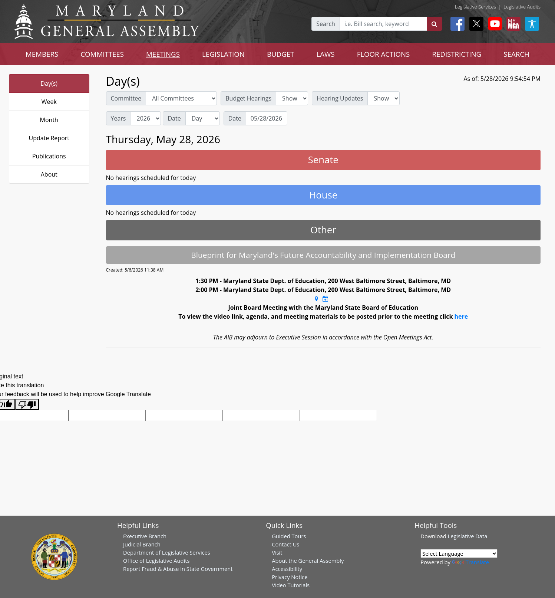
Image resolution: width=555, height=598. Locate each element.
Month (49, 120)
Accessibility (287, 568)
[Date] (266, 118)
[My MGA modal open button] (512, 24)
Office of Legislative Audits (156, 560)
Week (49, 102)
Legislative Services (475, 6)
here (461, 316)
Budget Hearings (248, 98)
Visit (277, 552)
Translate (470, 562)
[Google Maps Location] (316, 299)
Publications (49, 156)
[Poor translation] (27, 404)
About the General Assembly (308, 560)
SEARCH (516, 54)
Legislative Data (468, 536)
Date (174, 118)
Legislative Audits (522, 6)
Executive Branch (144, 536)
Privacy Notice (289, 577)
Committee (126, 98)
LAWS (326, 54)
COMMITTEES (102, 54)
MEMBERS (42, 54)
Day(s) (48, 83)
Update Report (49, 138)
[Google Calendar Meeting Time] (325, 299)
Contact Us (285, 544)
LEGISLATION (223, 54)
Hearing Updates (340, 98)
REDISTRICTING (456, 54)
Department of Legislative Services (166, 552)
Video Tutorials (291, 585)
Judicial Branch (142, 544)
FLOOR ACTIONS (383, 54)
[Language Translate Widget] (459, 553)
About (49, 174)
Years (118, 118)
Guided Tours (289, 536)
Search (325, 24)
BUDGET (280, 54)
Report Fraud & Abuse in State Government (177, 568)
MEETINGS (163, 54)
